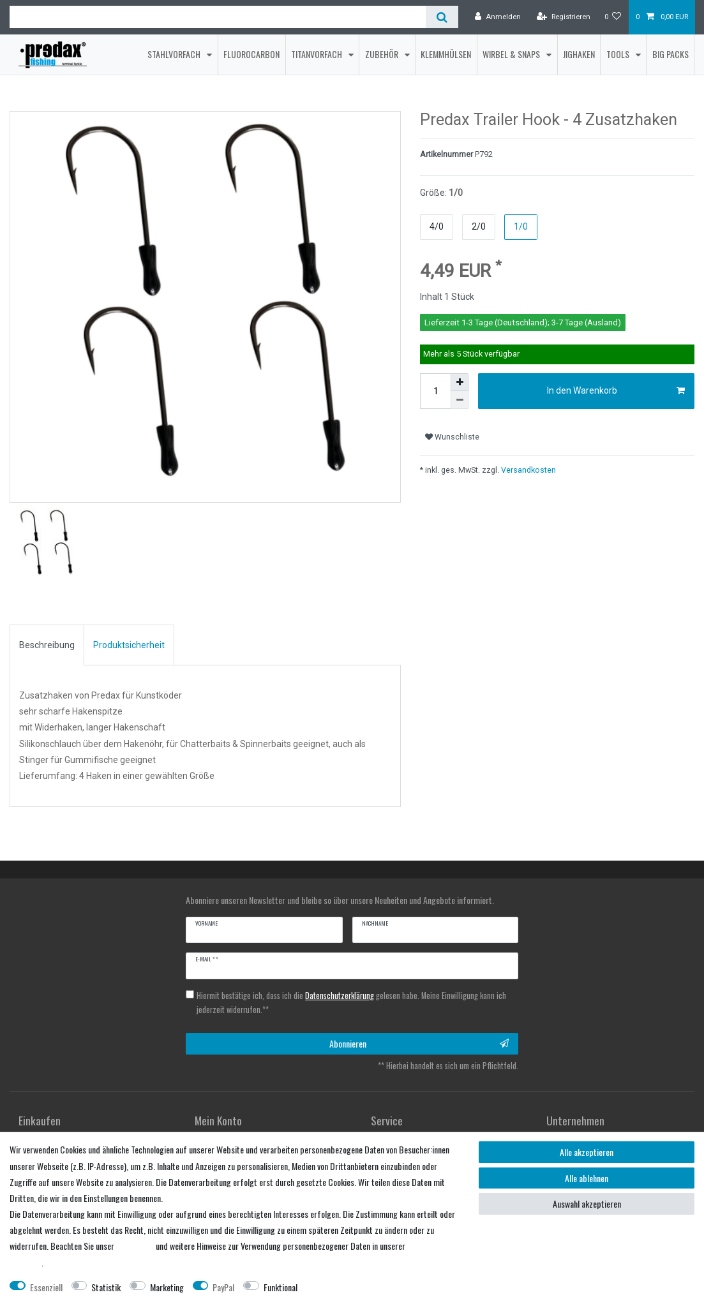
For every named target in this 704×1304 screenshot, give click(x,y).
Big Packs (670, 54)
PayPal (223, 1287)
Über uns (561, 1123)
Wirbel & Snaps (512, 54)
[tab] (47, 620)
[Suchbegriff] (218, 17)
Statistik (106, 1287)
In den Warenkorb (616, 395)
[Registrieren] (563, 17)
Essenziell (46, 1287)
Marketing (167, 1287)
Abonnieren (419, 1018)
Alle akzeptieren (586, 1152)
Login (204, 1123)
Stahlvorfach (174, 54)
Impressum (135, 1245)
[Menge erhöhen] (459, 386)
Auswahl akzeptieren (587, 1203)
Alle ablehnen (586, 1178)
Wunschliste (452, 440)
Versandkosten (527, 473)
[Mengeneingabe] (435, 395)
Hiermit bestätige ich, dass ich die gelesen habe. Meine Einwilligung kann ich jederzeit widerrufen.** (351, 977)
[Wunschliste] (613, 17)
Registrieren (39, 1123)
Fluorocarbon (251, 54)
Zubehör (382, 54)
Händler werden (397, 1123)
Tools (618, 54)
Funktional (280, 1287)
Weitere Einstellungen (344, 1287)
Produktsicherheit (129, 619)
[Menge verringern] (459, 404)
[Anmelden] (498, 17)
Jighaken (579, 54)
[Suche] (442, 17)
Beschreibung (47, 619)
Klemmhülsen (446, 54)
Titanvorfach (317, 54)
